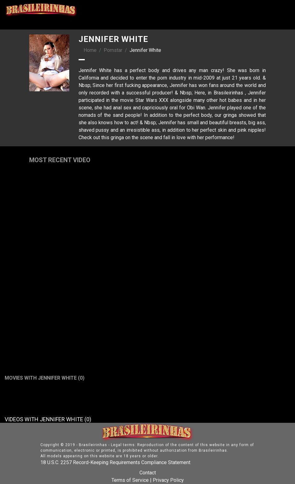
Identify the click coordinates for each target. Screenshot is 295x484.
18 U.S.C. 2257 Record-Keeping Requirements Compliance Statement (115, 462)
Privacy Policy (168, 480)
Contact (147, 473)
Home (90, 50)
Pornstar (113, 50)
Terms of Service (130, 480)
